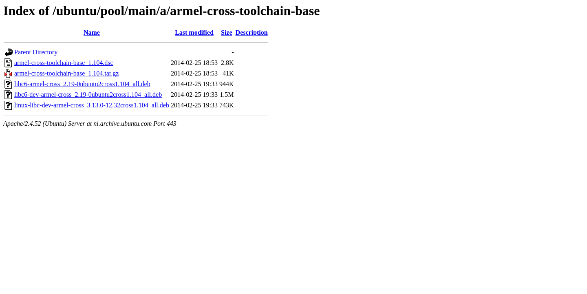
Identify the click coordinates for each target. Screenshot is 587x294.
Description (252, 32)
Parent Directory (35, 52)
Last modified (194, 32)
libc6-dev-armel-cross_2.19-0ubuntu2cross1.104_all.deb (88, 94)
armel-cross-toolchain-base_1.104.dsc (63, 62)
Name (92, 32)
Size (226, 32)
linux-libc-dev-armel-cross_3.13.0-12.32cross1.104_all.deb (91, 105)
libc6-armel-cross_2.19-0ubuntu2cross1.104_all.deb (82, 83)
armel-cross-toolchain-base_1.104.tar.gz (66, 73)
